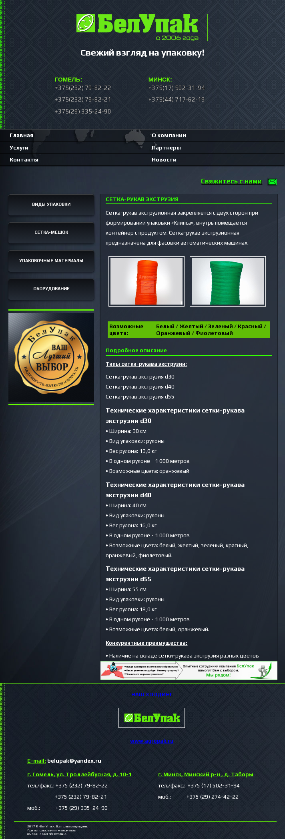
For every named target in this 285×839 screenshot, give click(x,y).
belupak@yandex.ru (64, 760)
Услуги (19, 147)
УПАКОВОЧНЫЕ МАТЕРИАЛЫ (51, 260)
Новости (164, 159)
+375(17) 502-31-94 (177, 87)
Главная (21, 135)
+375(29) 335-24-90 (83, 111)
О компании (169, 135)
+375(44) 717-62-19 (177, 99)
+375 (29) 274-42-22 (205, 796)
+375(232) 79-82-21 (83, 99)
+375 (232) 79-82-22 (82, 785)
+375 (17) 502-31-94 (213, 785)
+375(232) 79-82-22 (83, 87)
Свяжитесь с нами (231, 181)
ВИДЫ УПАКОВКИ (51, 204)
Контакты (24, 159)
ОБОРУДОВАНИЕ (51, 288)
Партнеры (166, 147)
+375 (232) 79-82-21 (67, 796)
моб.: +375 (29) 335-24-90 (67, 808)
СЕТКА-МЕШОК (51, 232)
